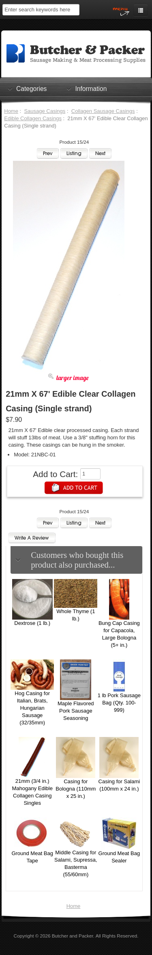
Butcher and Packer (72, 935)
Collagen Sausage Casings (103, 111)
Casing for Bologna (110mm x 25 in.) (76, 788)
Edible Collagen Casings (33, 118)
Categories (31, 88)
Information (91, 88)
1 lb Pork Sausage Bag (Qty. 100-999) (119, 702)
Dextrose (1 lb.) (32, 623)
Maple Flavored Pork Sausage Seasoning (76, 710)
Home (11, 111)
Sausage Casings (44, 111)
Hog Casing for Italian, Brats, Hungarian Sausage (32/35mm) (32, 708)
